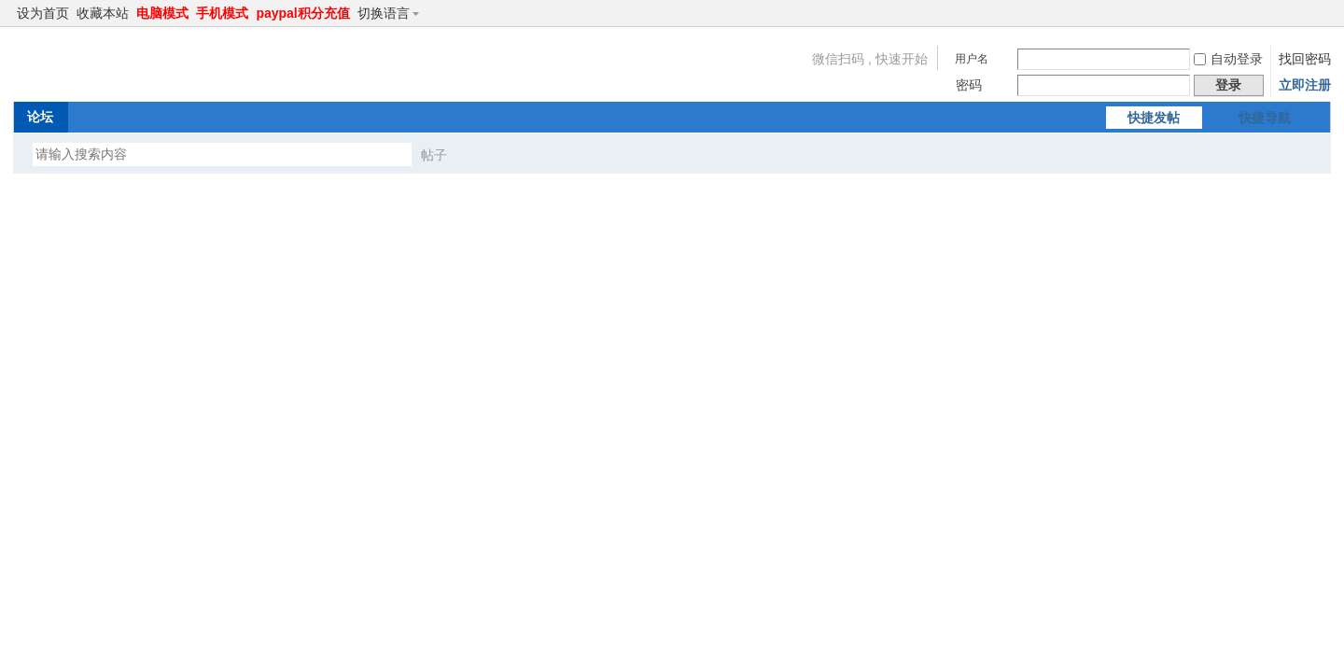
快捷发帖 (1153, 117)
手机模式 (222, 13)
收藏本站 (103, 13)
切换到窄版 (1320, 13)
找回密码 (1305, 58)
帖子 (434, 154)
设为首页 (43, 13)
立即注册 (1305, 84)
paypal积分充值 (302, 13)
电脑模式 (162, 13)
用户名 (971, 58)
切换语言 (391, 13)
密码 (969, 84)
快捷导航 (1265, 117)
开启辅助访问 (1304, 13)
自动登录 (1228, 58)
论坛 (40, 116)
